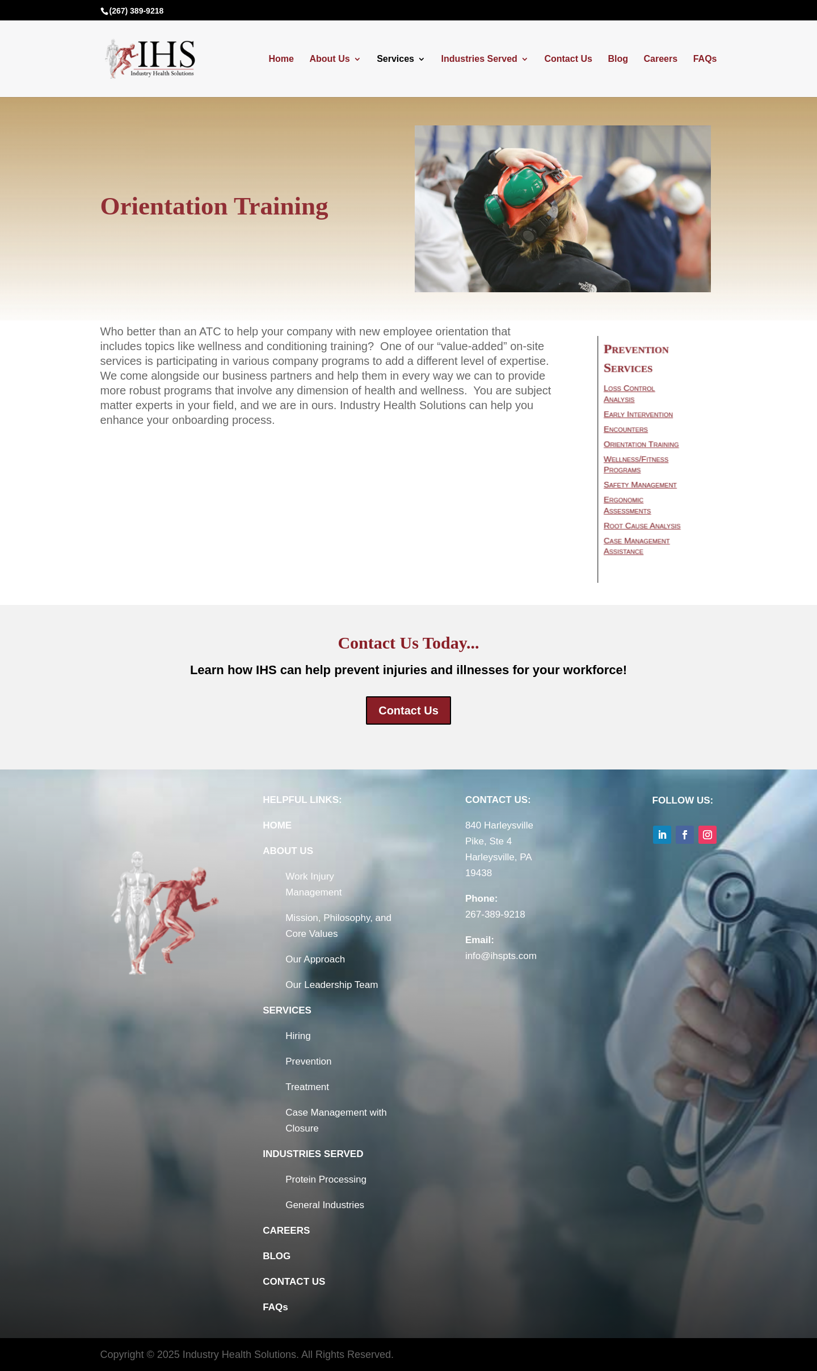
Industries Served (479, 59)
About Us (329, 59)
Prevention (308, 1061)
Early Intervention (640, 418)
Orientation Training (642, 445)
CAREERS (286, 1230)
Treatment (307, 1087)
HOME (277, 825)
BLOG (276, 1256)
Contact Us (568, 59)
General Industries (324, 1205)
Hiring (297, 1036)
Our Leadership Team (331, 984)
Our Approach (315, 959)
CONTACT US (294, 1281)
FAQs (705, 59)
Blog (618, 59)
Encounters (629, 432)
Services (395, 59)
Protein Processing (326, 1179)
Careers (661, 59)
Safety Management (642, 482)
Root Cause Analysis (643, 518)
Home (280, 59)
